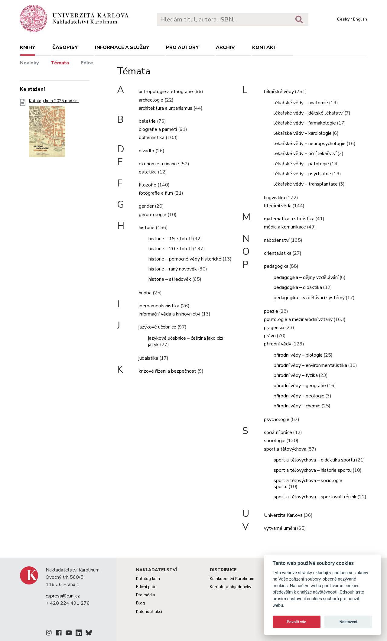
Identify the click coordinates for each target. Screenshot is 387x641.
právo (270, 335)
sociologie (274, 440)
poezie (271, 311)
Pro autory (182, 47)
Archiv (225, 47)
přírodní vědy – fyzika (296, 375)
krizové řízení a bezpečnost (167, 371)
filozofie (147, 185)
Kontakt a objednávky (230, 587)
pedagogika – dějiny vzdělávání (306, 277)
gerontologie (152, 214)
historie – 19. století (170, 238)
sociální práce (278, 432)
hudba (145, 293)
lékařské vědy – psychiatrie (302, 173)
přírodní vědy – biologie (298, 355)
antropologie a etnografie (166, 91)
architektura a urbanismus (165, 108)
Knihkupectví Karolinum (232, 578)
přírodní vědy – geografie (300, 385)
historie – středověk (169, 279)
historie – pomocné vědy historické (184, 259)
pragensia (274, 327)
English (360, 19)
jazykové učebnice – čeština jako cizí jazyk (185, 341)
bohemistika (151, 137)
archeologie (151, 100)
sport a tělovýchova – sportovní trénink (315, 497)
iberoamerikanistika (159, 306)
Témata (60, 63)
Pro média (145, 595)
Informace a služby (122, 47)
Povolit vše (296, 622)
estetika (148, 172)
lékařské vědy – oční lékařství (305, 153)
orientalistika (277, 253)
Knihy (27, 47)
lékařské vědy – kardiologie (303, 133)
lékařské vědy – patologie (301, 163)
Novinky (29, 63)
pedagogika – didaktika (298, 287)
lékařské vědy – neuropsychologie (310, 143)
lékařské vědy (279, 91)
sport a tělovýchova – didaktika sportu (314, 460)
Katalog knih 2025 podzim (54, 129)
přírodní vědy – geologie (299, 396)
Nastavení (348, 622)
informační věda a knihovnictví (169, 314)
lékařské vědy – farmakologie (305, 123)
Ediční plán (146, 587)
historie (146, 227)
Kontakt (264, 47)
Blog (140, 603)
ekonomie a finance (159, 163)
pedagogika (276, 266)
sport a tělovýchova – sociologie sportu (308, 483)
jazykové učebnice (157, 327)
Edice (87, 63)
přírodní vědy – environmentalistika (310, 365)
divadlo (146, 150)
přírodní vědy (277, 344)
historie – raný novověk (172, 269)
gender (146, 206)
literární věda (277, 205)
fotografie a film (156, 193)
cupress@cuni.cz (63, 596)
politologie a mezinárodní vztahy (298, 319)
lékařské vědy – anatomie (301, 102)
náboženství (276, 240)
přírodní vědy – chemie (297, 406)
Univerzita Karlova (283, 515)
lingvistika (274, 197)
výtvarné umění (280, 528)
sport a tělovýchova (285, 449)
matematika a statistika (289, 218)
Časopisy (65, 47)
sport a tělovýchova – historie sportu (313, 470)
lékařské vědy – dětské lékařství (308, 113)
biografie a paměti (158, 129)
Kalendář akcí (149, 611)
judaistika (148, 358)
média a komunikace (285, 227)
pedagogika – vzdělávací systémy (309, 297)
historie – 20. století (170, 248)
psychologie (276, 419)
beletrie (147, 121)
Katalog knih (148, 578)
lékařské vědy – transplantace (306, 184)
